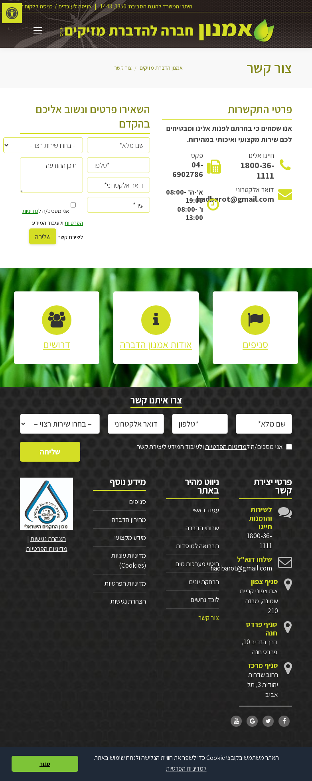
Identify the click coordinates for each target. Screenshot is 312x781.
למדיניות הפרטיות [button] (186, 768)
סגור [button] (44, 763)
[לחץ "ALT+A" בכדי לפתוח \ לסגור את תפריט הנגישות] (12, 13)
